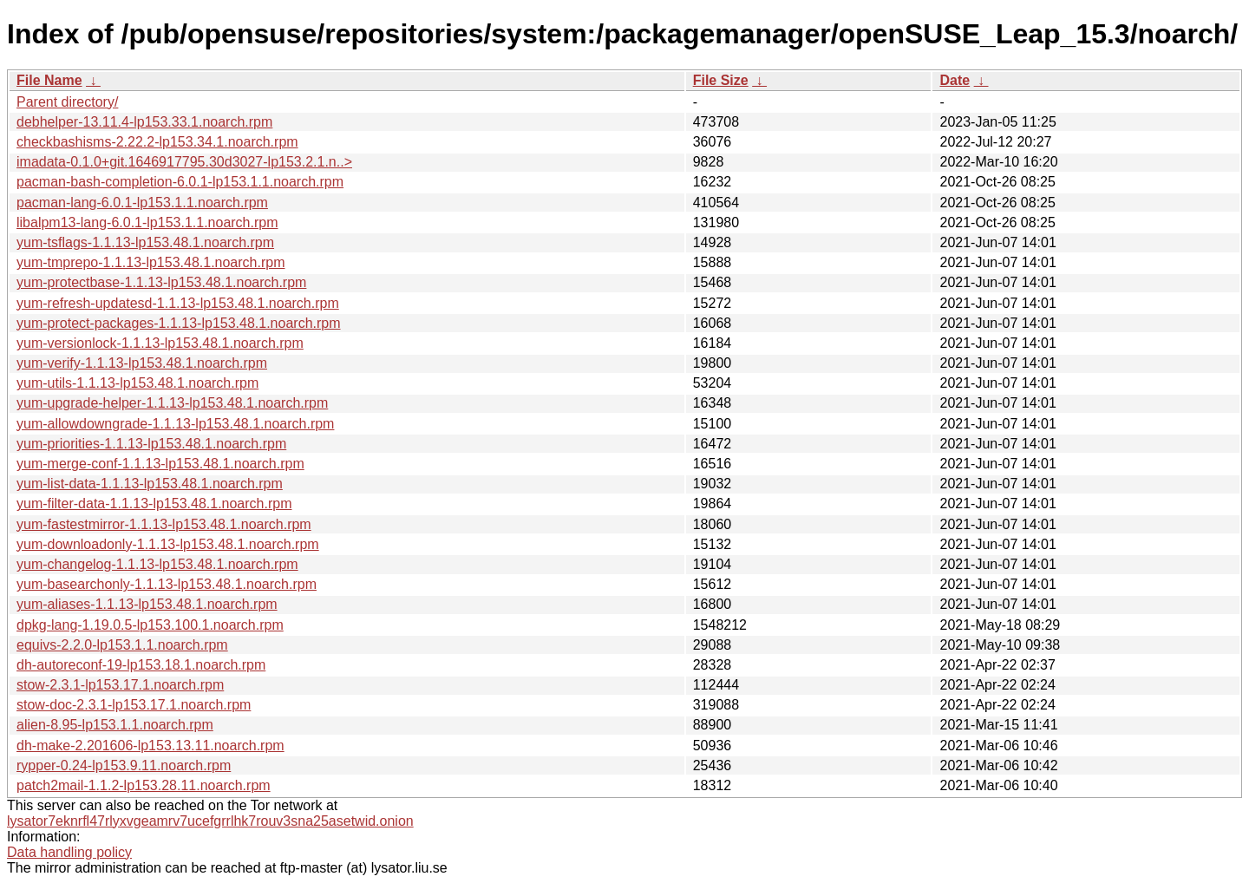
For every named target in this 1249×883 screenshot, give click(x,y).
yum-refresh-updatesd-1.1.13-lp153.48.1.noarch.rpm (177, 303)
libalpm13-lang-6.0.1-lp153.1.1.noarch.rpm (147, 222)
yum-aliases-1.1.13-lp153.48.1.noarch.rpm (147, 604)
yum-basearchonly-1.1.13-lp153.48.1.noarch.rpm (166, 584)
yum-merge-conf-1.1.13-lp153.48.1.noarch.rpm (160, 463)
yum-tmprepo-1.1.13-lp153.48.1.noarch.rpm (150, 262)
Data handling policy (69, 852)
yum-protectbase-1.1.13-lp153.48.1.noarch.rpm (161, 282)
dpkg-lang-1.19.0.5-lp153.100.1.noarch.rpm (150, 625)
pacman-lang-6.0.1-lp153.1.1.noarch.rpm (142, 202)
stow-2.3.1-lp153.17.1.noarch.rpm (120, 684)
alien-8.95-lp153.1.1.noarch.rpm (114, 724)
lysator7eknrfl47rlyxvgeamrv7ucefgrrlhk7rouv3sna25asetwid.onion (210, 821)
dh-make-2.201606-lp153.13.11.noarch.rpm (150, 745)
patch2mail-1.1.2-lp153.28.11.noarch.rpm (143, 785)
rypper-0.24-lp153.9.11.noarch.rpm (123, 765)
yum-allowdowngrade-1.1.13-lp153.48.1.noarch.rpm (175, 423)
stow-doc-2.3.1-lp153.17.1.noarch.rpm (133, 704)
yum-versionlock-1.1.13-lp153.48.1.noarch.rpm (160, 343)
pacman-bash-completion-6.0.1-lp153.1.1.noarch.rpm (179, 181)
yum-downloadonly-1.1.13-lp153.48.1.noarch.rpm (167, 544)
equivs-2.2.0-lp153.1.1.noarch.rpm (122, 645)
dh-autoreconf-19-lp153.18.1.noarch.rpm (140, 664)
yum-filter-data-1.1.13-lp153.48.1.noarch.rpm (154, 503)
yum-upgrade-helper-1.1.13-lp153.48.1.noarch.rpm (172, 403)
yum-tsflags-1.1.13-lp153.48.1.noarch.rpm (145, 242)
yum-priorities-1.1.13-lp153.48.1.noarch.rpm (151, 443)
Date (954, 80)
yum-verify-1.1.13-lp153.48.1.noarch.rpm (141, 363)
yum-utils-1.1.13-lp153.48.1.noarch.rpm (137, 383)
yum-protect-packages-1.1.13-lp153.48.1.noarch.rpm (178, 323)
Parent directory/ (67, 102)
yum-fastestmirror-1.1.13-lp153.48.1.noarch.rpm (163, 524)
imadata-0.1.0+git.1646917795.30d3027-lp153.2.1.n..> (184, 161)
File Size (721, 80)
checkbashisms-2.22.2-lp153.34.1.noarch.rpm (157, 141)
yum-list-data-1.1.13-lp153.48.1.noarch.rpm (149, 483)
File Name (49, 80)
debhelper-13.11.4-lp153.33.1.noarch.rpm (144, 121)
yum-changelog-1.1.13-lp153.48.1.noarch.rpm (157, 564)
